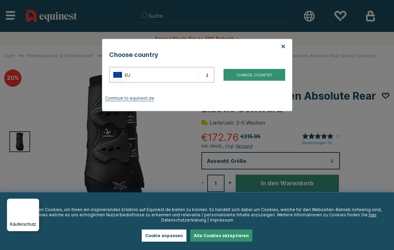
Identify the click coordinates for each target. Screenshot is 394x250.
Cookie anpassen (164, 235)
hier (372, 214)
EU (127, 74)
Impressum (221, 220)
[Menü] (35, 203)
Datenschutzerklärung (183, 220)
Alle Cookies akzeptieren (221, 235)
